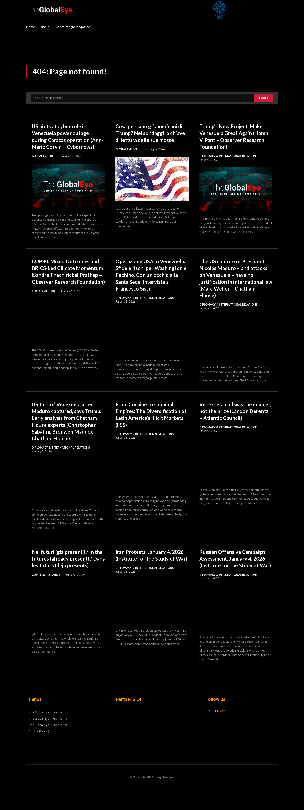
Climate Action (43, 311)
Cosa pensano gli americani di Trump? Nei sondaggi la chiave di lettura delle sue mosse (151, 136)
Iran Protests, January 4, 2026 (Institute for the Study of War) (147, 576)
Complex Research (46, 599)
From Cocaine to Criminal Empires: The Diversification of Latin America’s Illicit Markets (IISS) (149, 429)
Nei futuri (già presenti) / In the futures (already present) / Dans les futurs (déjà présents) (68, 580)
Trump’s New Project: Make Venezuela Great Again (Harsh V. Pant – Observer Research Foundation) (230, 139)
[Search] (263, 98)
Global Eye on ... (44, 162)
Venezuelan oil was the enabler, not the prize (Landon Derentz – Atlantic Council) (235, 425)
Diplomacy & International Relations (228, 162)
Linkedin (220, 735)
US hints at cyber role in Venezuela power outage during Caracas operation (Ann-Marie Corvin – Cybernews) (65, 139)
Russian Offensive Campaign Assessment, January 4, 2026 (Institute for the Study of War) (233, 580)
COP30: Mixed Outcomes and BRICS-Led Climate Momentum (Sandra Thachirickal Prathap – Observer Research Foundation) (65, 284)
